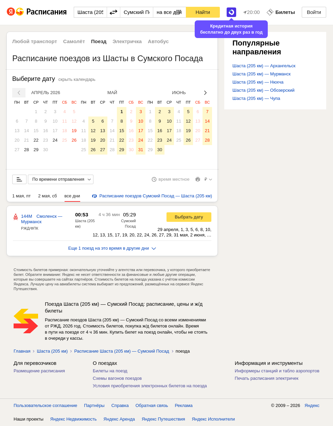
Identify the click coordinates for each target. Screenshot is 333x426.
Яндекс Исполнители (213, 419)
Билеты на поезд (110, 370)
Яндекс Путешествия (163, 419)
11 (64, 121)
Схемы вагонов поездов (117, 378)
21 (26, 140)
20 (17, 140)
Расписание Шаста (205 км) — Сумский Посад (121, 351)
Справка (120, 405)
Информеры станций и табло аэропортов (277, 370)
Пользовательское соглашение (45, 405)
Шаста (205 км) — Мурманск (261, 73)
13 (17, 130)
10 (55, 121)
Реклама (184, 405)
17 (55, 130)
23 (45, 140)
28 (26, 149)
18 (64, 130)
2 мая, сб (47, 195)
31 (140, 149)
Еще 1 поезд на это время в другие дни (112, 248)
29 (36, 149)
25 (64, 140)
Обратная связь (152, 405)
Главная (22, 351)
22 (36, 140)
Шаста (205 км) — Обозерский (263, 90)
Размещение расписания (39, 370)
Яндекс (311, 405)
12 (74, 121)
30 (45, 149)
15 (36, 130)
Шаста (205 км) (52, 351)
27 (17, 149)
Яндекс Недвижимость (73, 419)
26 (74, 140)
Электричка (127, 41)
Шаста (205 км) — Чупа (256, 98)
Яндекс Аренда (119, 419)
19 (74, 130)
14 (26, 130)
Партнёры (94, 405)
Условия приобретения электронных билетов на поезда (150, 385)
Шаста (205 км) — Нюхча (257, 82)
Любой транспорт (34, 41)
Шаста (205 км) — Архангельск (263, 65)
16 (45, 130)
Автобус (158, 41)
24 (55, 140)
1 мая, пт (21, 195)
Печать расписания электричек (266, 378)
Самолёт (74, 41)
